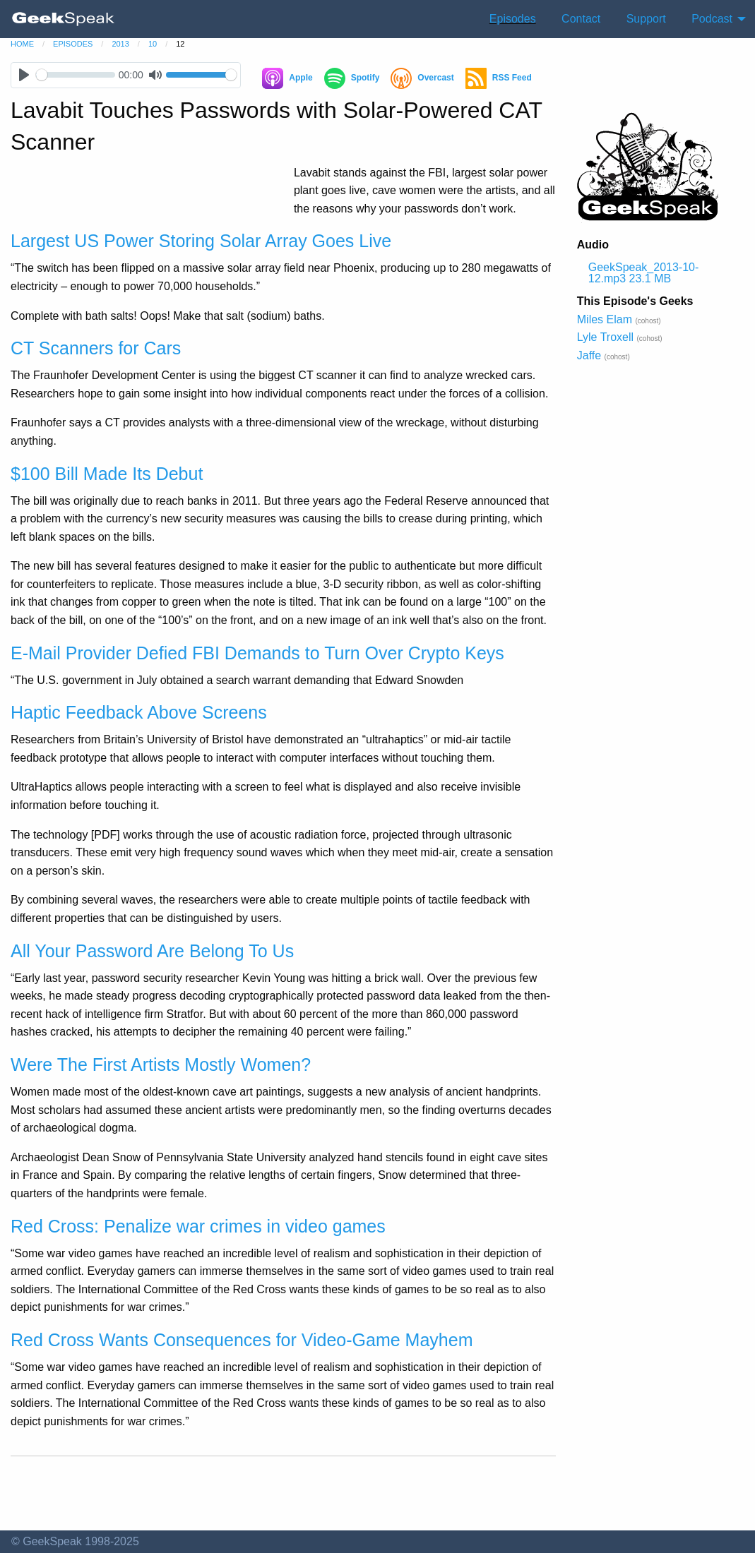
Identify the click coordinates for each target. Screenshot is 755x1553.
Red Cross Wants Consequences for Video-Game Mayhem (241, 1340)
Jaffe (589, 355)
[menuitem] (63, 19)
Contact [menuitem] (580, 19)
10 (152, 44)
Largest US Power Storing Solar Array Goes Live (201, 241)
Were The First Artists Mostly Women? (161, 1064)
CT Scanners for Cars (96, 348)
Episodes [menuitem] (512, 19)
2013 (120, 44)
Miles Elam (604, 319)
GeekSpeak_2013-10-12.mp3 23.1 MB (643, 272)
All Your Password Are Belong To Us (152, 951)
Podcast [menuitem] (711, 19)
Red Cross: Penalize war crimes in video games (198, 1226)
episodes (73, 44)
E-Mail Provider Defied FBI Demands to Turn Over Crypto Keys (257, 653)
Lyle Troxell (605, 337)
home (22, 44)
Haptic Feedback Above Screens (139, 712)
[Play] (23, 75)
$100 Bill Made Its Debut (107, 474)
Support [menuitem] (646, 19)
